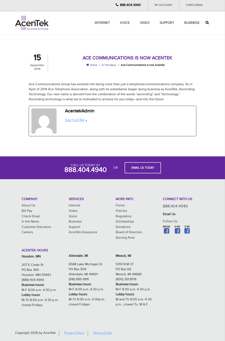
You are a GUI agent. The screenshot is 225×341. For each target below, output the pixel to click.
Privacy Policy (74, 333)
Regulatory (124, 217)
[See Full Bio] (86, 121)
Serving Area (125, 238)
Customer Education (36, 227)
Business (191, 23)
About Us (28, 206)
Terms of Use (102, 333)
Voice (125, 23)
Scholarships (125, 222)
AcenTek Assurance (83, 232)
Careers (27, 232)
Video (145, 23)
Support (167, 23)
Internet (102, 23)
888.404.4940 (130, 5)
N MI (177, 227)
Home (93, 65)
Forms (120, 206)
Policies (121, 211)
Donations (123, 227)
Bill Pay (27, 211)
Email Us (169, 214)
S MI (187, 227)
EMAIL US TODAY (142, 168)
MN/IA (166, 227)
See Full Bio (75, 120)
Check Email (194, 5)
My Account (163, 5)
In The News (109, 65)
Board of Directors (129, 232)
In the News (30, 222)
